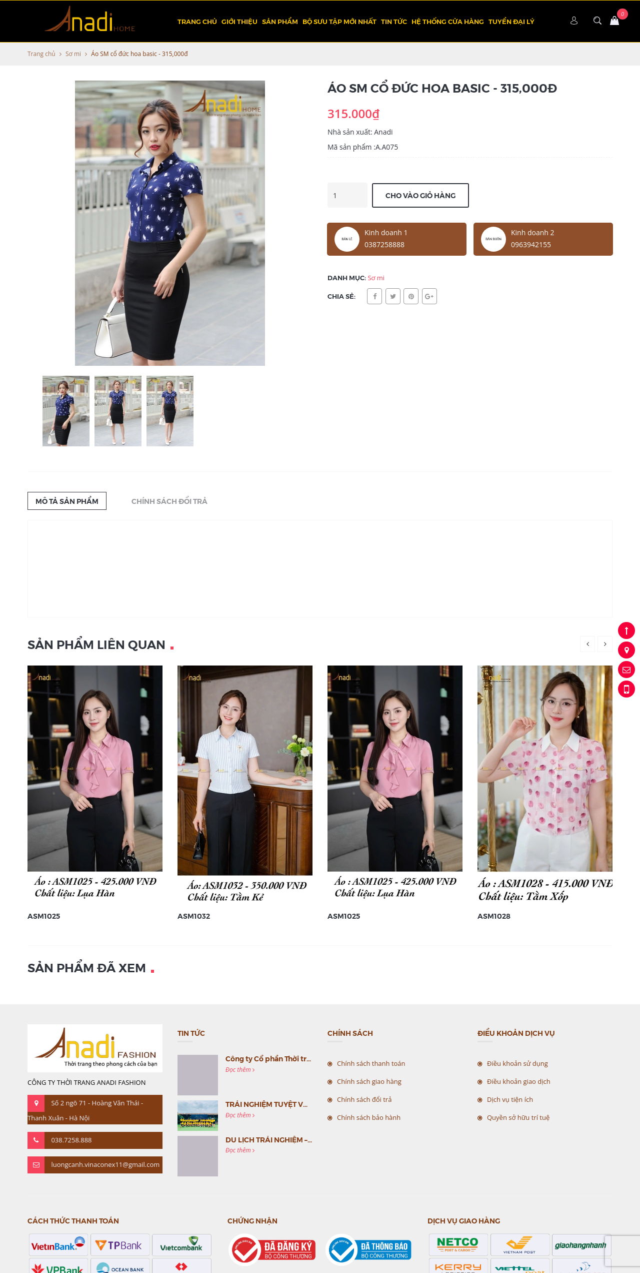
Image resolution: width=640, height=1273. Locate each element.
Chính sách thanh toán (371, 1063)
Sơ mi (73, 54)
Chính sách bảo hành (368, 1117)
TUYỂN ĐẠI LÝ (511, 21)
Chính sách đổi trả (364, 1099)
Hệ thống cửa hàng (448, 21)
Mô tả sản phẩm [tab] (67, 501)
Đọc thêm (240, 1069)
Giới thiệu (240, 21)
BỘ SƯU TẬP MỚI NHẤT (339, 21)
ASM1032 (194, 916)
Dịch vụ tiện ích (510, 1099)
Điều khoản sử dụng (517, 1063)
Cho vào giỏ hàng (421, 195)
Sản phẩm (280, 21)
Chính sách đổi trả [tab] (170, 501)
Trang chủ (197, 21)
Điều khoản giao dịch (518, 1081)
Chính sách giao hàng (369, 1081)
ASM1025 (44, 916)
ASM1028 (494, 916)
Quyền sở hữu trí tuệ (518, 1117)
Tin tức (394, 21)
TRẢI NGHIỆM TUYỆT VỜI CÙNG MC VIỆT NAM (304, 1104)
